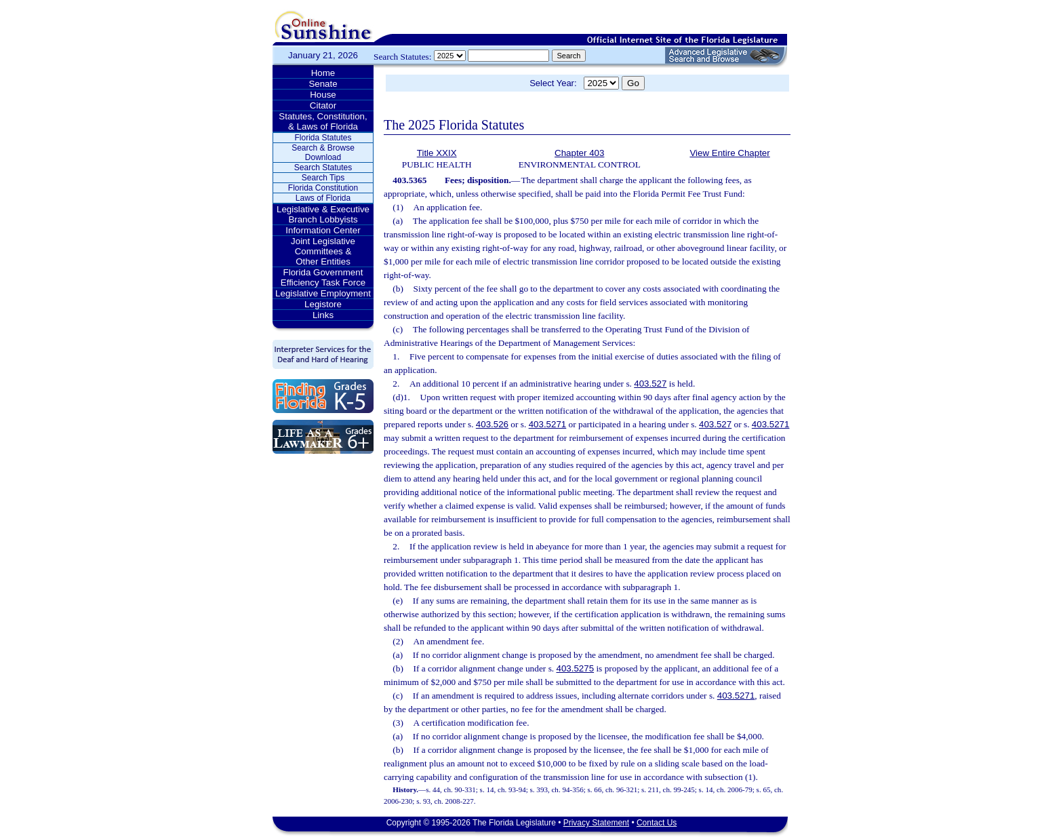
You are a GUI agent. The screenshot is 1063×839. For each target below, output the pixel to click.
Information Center (322, 230)
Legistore (323, 304)
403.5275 (575, 668)
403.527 (650, 383)
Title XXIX (437, 153)
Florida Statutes (322, 137)
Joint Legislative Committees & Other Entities (323, 251)
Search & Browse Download (323, 152)
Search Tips (323, 177)
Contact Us (657, 822)
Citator (323, 105)
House (323, 95)
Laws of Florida (323, 198)
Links (323, 315)
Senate (322, 84)
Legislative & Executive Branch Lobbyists (323, 214)
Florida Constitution (323, 188)
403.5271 (548, 424)
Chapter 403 (579, 153)
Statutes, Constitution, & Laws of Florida (323, 121)
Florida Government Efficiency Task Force (323, 277)
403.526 (492, 424)
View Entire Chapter (729, 153)
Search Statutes (323, 167)
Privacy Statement (596, 822)
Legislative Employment (323, 293)
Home (323, 73)
